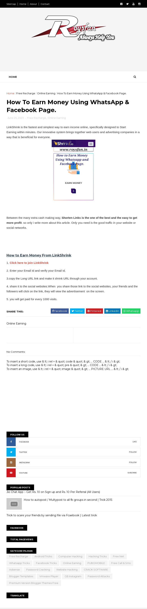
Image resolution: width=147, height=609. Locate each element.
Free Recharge (25, 93)
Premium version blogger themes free (33, 582)
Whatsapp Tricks (19, 563)
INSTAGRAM (24, 462)
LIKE (135, 442)
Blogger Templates (21, 576)
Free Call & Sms (121, 563)
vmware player (48, 576)
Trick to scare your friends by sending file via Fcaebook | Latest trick (52, 515)
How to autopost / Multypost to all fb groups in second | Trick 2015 (68, 500)
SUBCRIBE (132, 473)
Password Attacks (99, 576)
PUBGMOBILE (96, 563)
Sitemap (11, 3)
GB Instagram (73, 576)
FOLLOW (133, 452)
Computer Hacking (70, 556)
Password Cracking (38, 569)
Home (23, 3)
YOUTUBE (23, 473)
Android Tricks (43, 556)
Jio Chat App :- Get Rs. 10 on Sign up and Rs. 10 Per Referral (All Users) (53, 492)
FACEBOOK (24, 442)
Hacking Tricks (98, 556)
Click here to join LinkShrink (29, 262)
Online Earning (46, 93)
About (33, 3)
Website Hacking (67, 569)
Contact (45, 3)
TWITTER (23, 452)
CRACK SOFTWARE (96, 569)
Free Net (118, 556)
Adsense (14, 569)
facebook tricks (46, 563)
